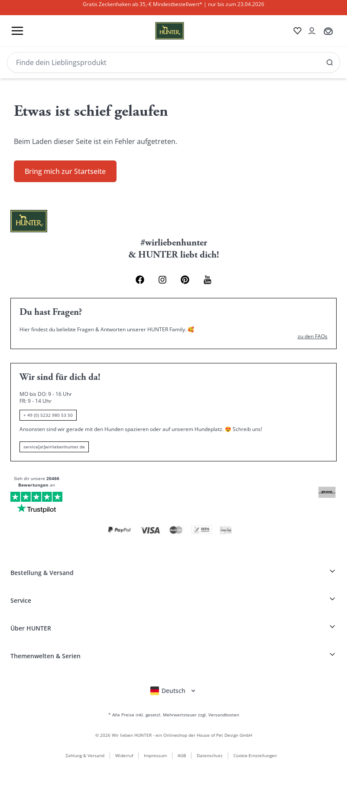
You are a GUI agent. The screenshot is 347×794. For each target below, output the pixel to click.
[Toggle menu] (17, 30)
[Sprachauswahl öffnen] (173, 690)
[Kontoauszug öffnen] (312, 31)
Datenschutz (210, 755)
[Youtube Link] (207, 279)
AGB (182, 755)
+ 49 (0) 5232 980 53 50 (48, 415)
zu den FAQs (313, 336)
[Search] (173, 62)
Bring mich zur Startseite (65, 171)
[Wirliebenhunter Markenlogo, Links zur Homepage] (159, 30)
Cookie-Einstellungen (255, 755)
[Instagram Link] (162, 279)
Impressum (155, 755)
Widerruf (124, 755)
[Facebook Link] (140, 279)
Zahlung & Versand (84, 755)
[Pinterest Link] (185, 279)
